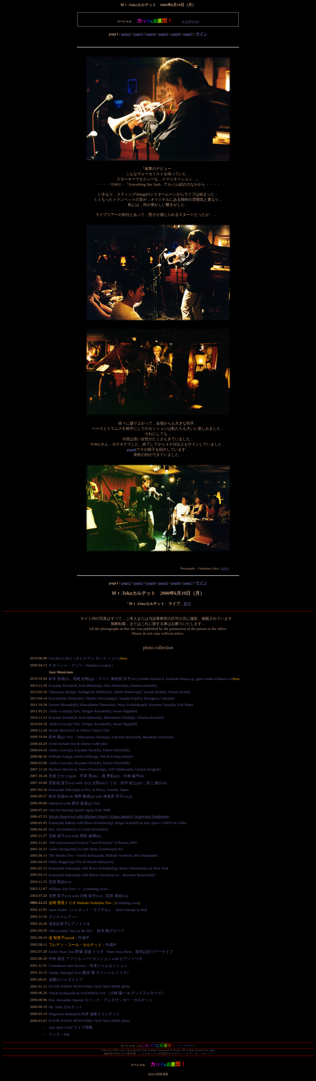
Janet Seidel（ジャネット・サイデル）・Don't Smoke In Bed (98, 910)
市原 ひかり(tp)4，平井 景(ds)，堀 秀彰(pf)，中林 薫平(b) (96, 776)
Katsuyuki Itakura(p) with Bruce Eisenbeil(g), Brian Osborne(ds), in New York (109, 868)
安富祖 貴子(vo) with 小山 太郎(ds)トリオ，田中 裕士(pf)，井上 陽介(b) (108, 783)
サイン (201, 34)
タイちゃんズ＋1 (63, 917)
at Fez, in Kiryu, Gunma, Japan (104, 789)
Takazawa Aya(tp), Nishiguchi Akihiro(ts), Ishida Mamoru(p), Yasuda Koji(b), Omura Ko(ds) (119, 692)
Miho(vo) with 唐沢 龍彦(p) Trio (74, 803)
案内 (187, 603)
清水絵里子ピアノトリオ (69, 924)
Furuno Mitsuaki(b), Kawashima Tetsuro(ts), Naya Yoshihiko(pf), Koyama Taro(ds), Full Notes (121, 704)
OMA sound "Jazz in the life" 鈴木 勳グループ (86, 931)
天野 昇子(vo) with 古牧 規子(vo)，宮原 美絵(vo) (88, 896)
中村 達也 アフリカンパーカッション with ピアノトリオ (95, 958)
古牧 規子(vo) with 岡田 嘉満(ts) (75, 836)
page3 (138, 34)
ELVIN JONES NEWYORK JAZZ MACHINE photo (89, 986)
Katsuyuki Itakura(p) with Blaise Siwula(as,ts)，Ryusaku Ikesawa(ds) (102, 875)
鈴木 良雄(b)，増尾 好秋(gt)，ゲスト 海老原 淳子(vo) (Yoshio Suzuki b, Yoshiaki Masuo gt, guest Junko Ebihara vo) (141, 679)
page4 (151, 34)
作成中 (83, 938)
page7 (188, 34)
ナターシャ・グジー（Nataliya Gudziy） (82, 665)
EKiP (225, 568)
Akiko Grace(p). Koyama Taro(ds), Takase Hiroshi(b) (89, 763)
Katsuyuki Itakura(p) (65, 789)
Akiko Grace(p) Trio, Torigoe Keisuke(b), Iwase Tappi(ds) (93, 711)
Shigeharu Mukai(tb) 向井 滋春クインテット (84, 1014)
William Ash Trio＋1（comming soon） (80, 889)
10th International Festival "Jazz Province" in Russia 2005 (93, 842)
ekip (212, 1050)
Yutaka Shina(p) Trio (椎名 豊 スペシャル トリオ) (88, 972)
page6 (176, 34)
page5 (163, 34)
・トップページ (185, 1045)
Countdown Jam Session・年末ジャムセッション (88, 965)
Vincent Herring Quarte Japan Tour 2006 (79, 810)
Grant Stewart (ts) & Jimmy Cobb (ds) (78, 743)
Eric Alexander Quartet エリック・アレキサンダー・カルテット (101, 1000)
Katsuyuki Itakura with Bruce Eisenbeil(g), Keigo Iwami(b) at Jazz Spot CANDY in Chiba (117, 823)
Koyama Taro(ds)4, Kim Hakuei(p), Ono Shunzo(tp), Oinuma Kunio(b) (103, 685)
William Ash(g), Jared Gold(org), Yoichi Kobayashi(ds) (91, 756)
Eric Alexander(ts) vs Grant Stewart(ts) (78, 829)
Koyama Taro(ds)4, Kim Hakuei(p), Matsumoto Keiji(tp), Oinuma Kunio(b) (106, 717)
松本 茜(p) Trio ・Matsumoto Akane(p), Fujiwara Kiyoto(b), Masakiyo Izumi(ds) (111, 737)
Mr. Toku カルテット (65, 1007)
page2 (126, 34)
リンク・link (59, 1034)
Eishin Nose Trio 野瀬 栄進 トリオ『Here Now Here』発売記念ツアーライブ (111, 951)
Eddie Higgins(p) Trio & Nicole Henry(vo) (81, 862)
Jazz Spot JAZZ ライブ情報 (71, 1027)
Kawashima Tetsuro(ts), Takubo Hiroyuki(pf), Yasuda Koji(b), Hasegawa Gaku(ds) (111, 698)
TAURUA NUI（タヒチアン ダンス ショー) (84, 658)
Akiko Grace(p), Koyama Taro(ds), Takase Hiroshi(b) (89, 750)
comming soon (127, 903)
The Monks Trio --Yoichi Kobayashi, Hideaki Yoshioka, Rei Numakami (103, 855)
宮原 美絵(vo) (60, 882)
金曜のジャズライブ (66, 979)
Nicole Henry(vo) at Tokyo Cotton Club (79, 730)
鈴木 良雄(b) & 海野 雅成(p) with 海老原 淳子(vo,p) (90, 796)
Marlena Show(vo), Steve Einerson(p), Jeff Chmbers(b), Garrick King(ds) (105, 769)
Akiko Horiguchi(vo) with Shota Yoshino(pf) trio (86, 849)
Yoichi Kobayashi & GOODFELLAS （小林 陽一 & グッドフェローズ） (107, 993)
